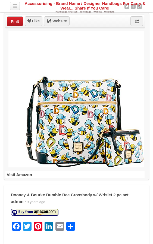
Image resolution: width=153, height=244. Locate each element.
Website (57, 21)
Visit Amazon (19, 174)
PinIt (15, 21)
